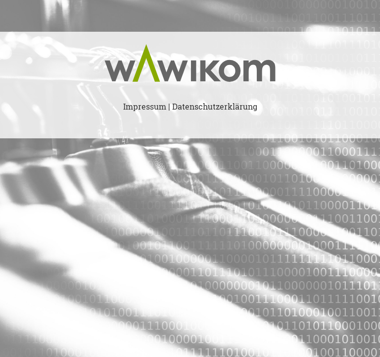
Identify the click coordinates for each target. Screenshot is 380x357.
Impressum (144, 106)
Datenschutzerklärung (214, 106)
